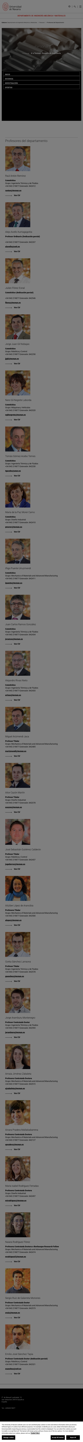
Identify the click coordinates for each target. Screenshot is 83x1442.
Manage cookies (8, 1437)
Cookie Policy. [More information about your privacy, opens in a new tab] (35, 1433)
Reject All (73, 1437)
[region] (41, 1432)
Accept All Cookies (58, 1437)
